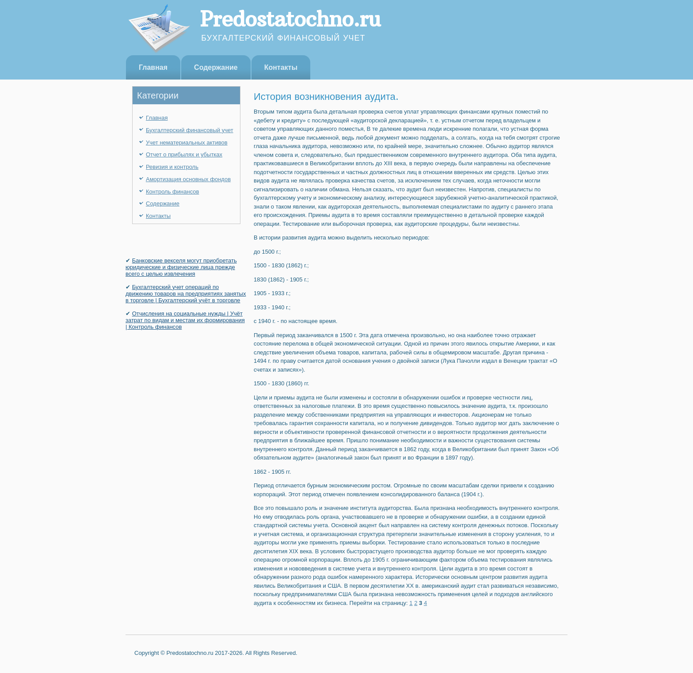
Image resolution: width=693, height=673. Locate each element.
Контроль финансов (172, 191)
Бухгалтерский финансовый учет (189, 130)
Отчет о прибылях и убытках (184, 154)
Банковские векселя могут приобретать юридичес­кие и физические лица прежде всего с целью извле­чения (181, 267)
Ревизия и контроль (172, 166)
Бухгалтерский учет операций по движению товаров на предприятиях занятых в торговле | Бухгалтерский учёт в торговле (186, 294)
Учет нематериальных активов (187, 142)
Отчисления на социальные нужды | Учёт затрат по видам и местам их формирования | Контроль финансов (185, 320)
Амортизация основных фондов (188, 179)
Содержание (216, 67)
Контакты (280, 67)
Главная (153, 67)
